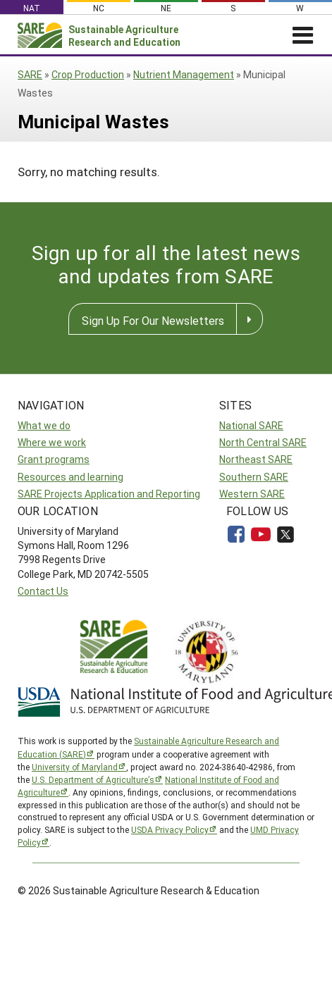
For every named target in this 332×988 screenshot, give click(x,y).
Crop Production (87, 74)
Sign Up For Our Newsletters (153, 320)
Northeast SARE (256, 459)
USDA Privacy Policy (170, 829)
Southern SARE (253, 476)
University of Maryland (75, 766)
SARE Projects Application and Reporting (109, 493)
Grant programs (54, 459)
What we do (44, 425)
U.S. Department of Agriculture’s (93, 779)
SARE (30, 74)
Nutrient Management (183, 74)
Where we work (52, 442)
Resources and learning (70, 476)
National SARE (251, 425)
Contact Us (43, 591)
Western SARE (252, 493)
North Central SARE (263, 442)
